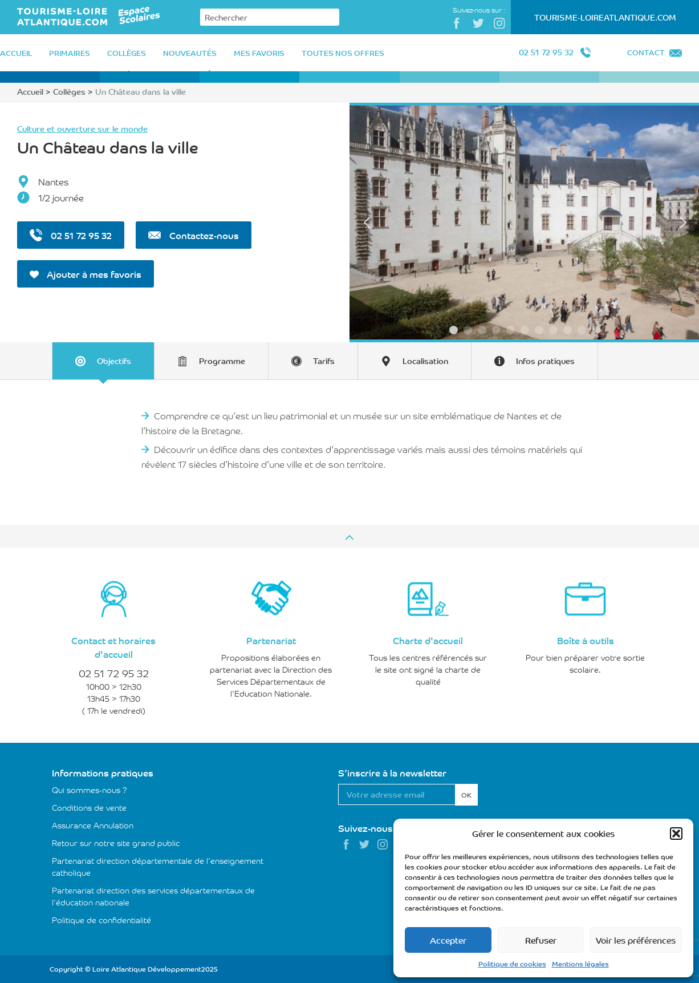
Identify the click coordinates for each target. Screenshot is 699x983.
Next (683, 222)
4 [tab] (496, 330)
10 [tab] (582, 330)
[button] (676, 833)
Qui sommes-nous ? (89, 789)
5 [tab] (510, 330)
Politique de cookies (512, 963)
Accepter (448, 940)
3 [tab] (482, 330)
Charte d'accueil (428, 640)
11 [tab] (596, 330)
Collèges (69, 91)
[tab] (103, 360)
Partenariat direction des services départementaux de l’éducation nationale (153, 896)
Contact (646, 52)
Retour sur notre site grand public (116, 842)
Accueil (30, 91)
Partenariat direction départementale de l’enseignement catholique (157, 866)
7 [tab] (539, 330)
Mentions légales (580, 963)
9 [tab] (567, 330)
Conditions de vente (89, 807)
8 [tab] (553, 330)
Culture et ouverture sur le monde (82, 128)
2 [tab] (468, 330)
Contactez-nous (193, 235)
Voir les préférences (636, 940)
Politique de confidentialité (101, 920)
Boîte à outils (585, 640)
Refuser (540, 940)
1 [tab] (453, 330)
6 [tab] (525, 330)
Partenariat (271, 640)
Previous (366, 222)
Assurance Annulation (92, 825)
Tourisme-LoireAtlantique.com (605, 17)
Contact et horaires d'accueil (113, 647)
